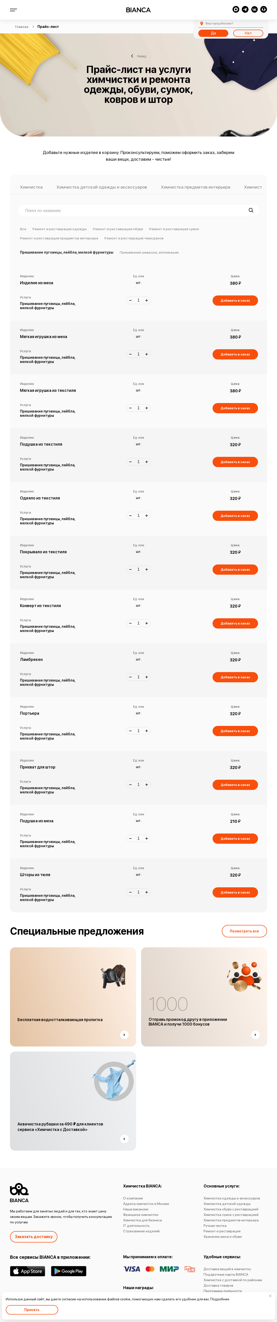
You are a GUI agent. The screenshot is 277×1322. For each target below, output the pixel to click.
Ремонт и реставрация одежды (59, 229)
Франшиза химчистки (140, 1215)
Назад (138, 56)
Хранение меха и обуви (223, 1237)
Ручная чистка (215, 1226)
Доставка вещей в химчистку (227, 1269)
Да (213, 33)
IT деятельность (136, 1226)
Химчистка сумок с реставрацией (231, 1215)
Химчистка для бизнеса (142, 1220)
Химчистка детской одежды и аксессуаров (101, 187)
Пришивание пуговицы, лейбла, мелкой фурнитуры (66, 252)
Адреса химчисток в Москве (146, 1204)
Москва (219, 23)
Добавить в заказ (235, 300)
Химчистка (31, 187)
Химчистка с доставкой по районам (233, 1280)
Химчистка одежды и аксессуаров (232, 1198)
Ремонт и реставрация (222, 1231)
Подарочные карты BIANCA (226, 1274)
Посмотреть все (244, 931)
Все (23, 229)
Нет (248, 33)
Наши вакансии (135, 1209)
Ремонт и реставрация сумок (174, 229)
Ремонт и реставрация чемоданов (134, 238)
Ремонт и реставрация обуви (118, 229)
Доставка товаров (218, 1285)
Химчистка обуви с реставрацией (231, 1209)
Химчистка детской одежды (227, 1204)
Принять (31, 1310)
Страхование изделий (141, 1231)
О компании (133, 1198)
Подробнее (219, 1299)
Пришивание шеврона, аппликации (149, 252)
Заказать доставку (34, 1236)
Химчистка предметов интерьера (195, 187)
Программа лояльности (223, 1291)
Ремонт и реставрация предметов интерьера (59, 238)
